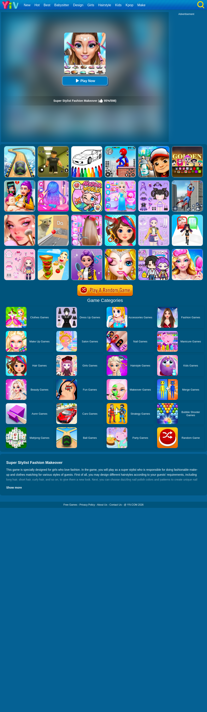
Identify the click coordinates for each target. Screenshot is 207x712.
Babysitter (61, 5)
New (27, 5)
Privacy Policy (87, 504)
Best (47, 5)
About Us (102, 504)
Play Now (85, 80)
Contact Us (116, 504)
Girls (90, 5)
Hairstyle (104, 5)
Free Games (70, 504)
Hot (37, 5)
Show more (14, 487)
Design (78, 5)
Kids (118, 5)
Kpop (129, 5)
